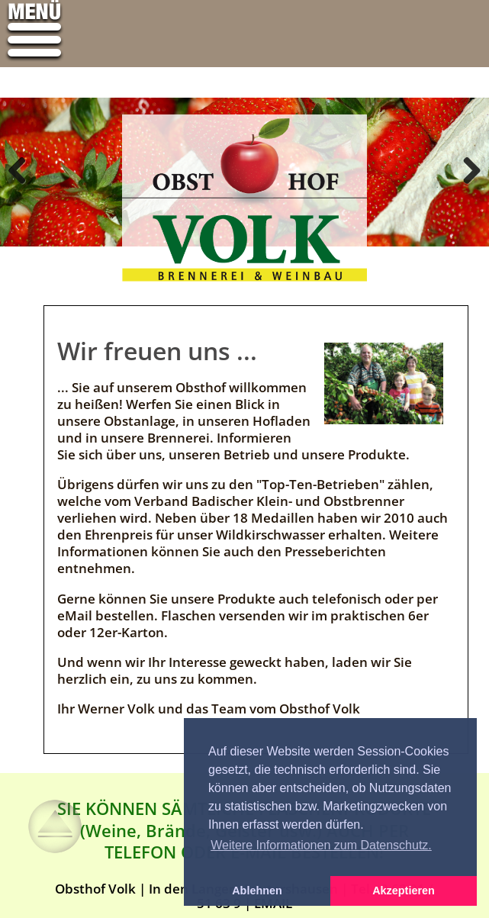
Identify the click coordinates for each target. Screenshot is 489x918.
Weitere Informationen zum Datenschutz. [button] (321, 845)
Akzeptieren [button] (403, 890)
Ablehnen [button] (257, 890)
